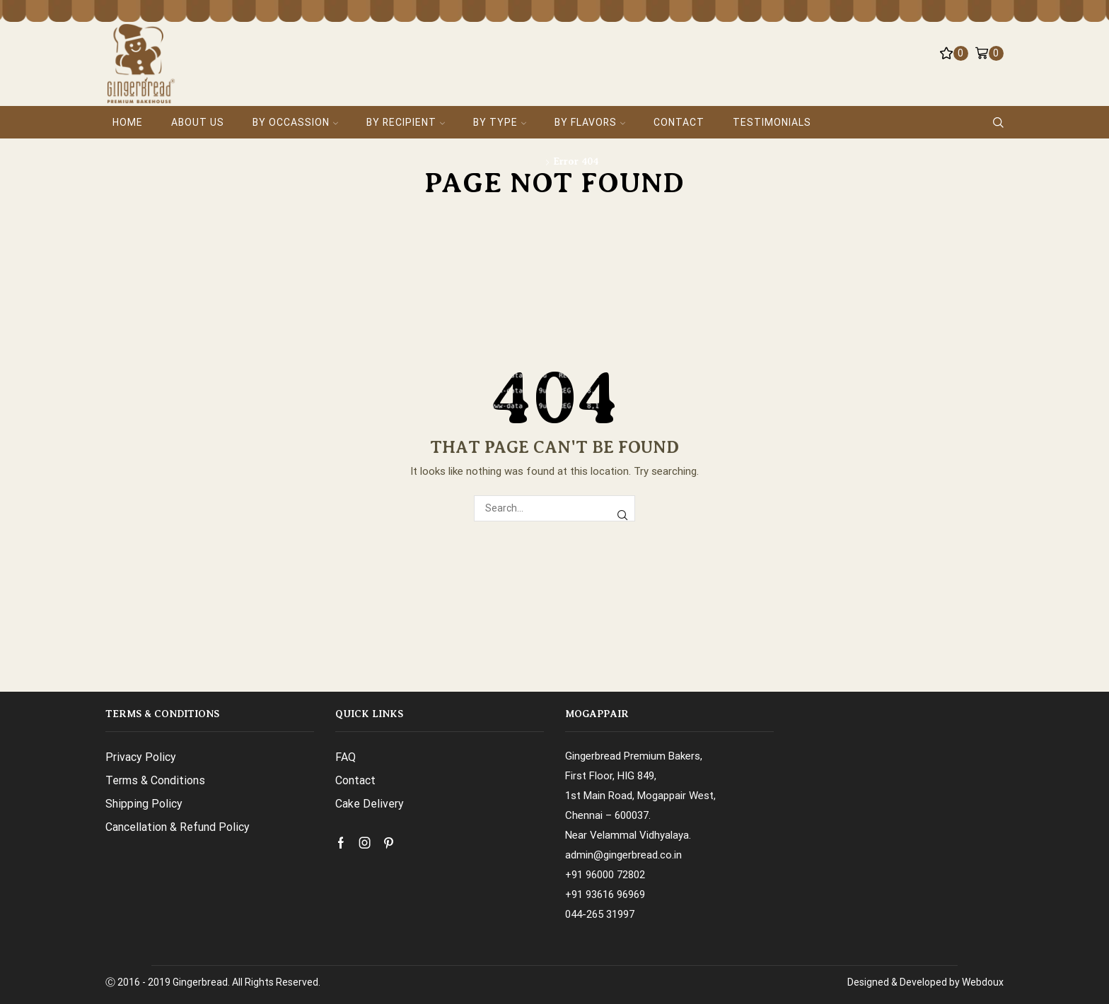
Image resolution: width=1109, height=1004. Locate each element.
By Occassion (295, 122)
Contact (679, 122)
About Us (197, 122)
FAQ (345, 757)
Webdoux (983, 982)
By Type (499, 122)
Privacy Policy (140, 757)
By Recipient (405, 122)
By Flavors (589, 122)
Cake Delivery (369, 803)
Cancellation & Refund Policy (177, 827)
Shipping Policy (143, 803)
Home (127, 122)
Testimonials (772, 122)
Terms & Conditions (155, 780)
